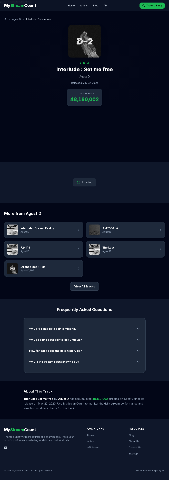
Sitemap (133, 453)
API (105, 5)
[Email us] (5, 447)
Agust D (16, 19)
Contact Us (135, 447)
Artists (84, 5)
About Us (134, 441)
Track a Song (152, 5)
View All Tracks (84, 286)
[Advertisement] (84, 136)
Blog (95, 5)
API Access (93, 447)
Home (71, 5)
